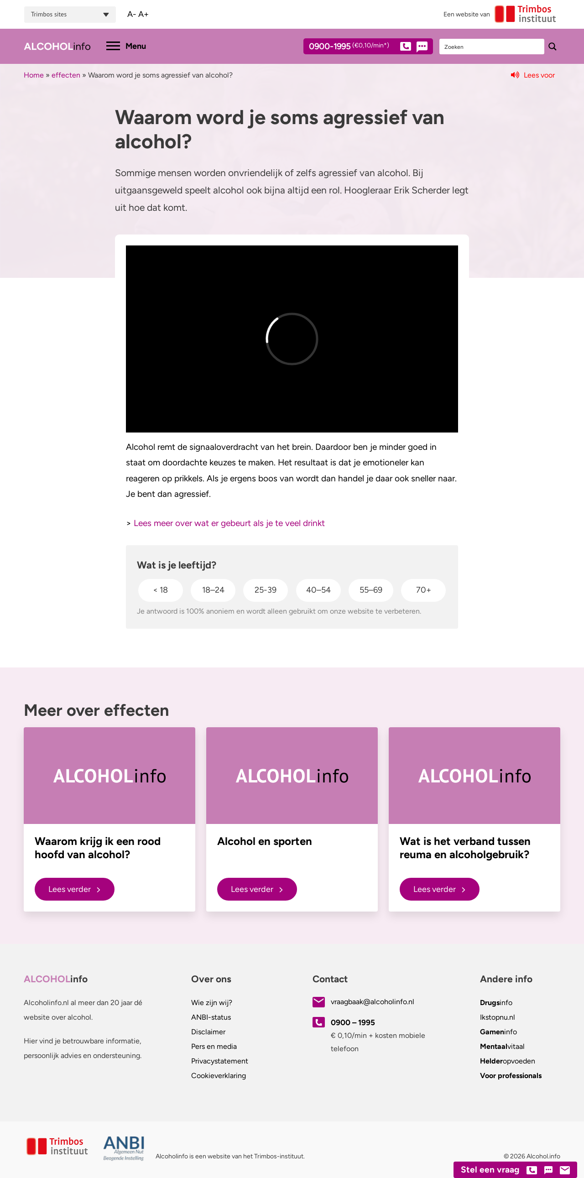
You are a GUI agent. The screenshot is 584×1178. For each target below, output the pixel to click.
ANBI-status (211, 1017)
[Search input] (492, 46)
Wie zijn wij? (211, 1002)
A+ (143, 14)
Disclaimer (208, 1031)
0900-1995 (360, 47)
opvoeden (507, 1061)
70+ (423, 590)
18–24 (213, 590)
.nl (497, 1017)
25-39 (265, 590)
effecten (66, 75)
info (496, 1002)
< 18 (160, 590)
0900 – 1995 (353, 1022)
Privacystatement (219, 1061)
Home (34, 75)
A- (131, 14)
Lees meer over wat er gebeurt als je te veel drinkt (229, 523)
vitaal (502, 1046)
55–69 (371, 590)
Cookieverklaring (218, 1075)
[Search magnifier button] (552, 46)
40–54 (318, 590)
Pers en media (214, 1046)
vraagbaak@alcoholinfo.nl (372, 1001)
